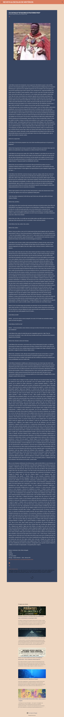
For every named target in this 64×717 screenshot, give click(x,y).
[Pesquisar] (35, 2)
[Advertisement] (32, 592)
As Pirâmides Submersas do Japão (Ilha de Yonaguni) (28, 679)
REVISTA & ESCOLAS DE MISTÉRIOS (18, 2)
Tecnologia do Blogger (32, 713)
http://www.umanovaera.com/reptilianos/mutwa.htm (21, 559)
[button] (9, 16)
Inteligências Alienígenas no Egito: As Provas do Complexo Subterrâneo (31, 637)
